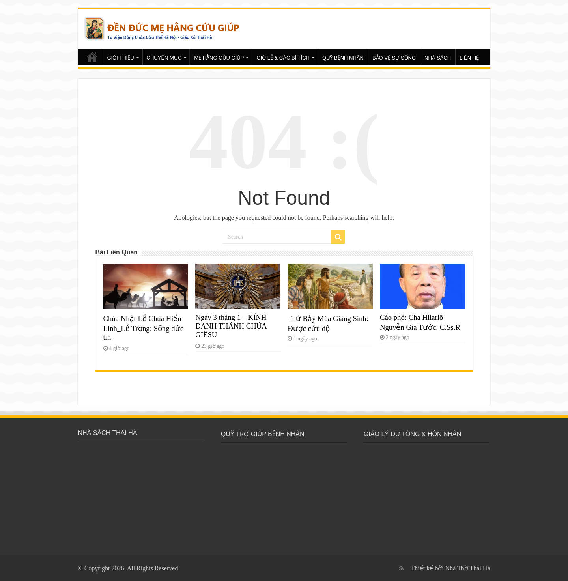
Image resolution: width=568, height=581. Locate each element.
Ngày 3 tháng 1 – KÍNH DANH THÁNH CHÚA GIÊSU (230, 326)
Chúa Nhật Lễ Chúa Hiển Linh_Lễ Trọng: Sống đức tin (143, 327)
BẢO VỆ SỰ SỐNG (394, 58)
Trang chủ (92, 57)
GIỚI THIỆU (120, 58)
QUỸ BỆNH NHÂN (343, 58)
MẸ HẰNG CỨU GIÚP (219, 58)
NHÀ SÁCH (437, 58)
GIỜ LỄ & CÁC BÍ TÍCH (283, 58)
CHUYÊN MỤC (164, 58)
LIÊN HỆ (469, 58)
